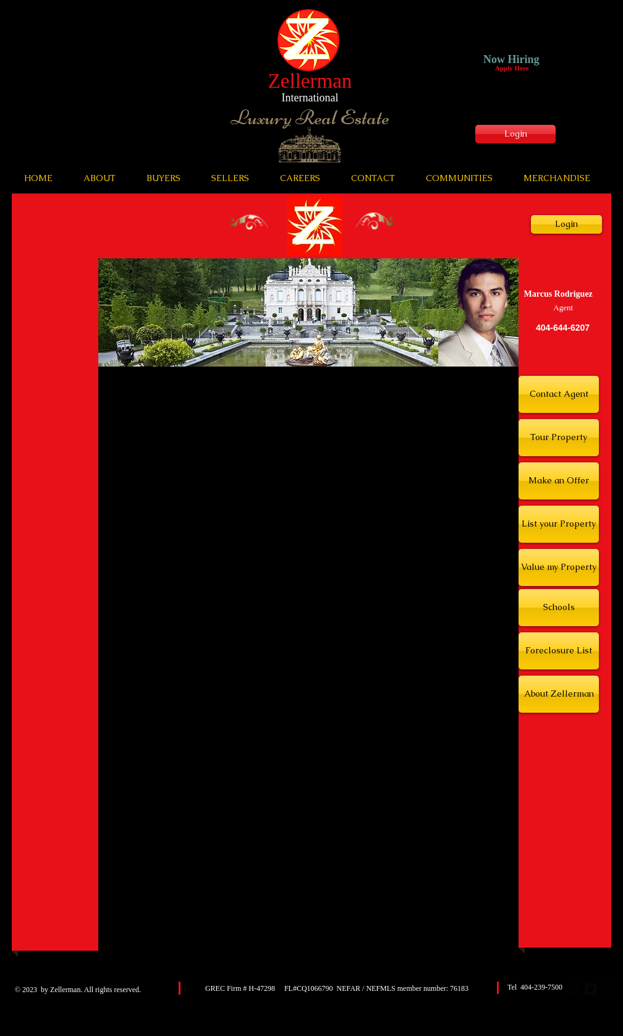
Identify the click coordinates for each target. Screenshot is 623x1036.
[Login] (515, 134)
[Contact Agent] (559, 394)
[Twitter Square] (591, 989)
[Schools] (559, 607)
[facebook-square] (573, 989)
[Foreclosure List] (559, 650)
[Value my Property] (559, 567)
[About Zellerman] (559, 694)
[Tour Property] (559, 437)
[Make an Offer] (559, 480)
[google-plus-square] (608, 989)
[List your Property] (559, 524)
